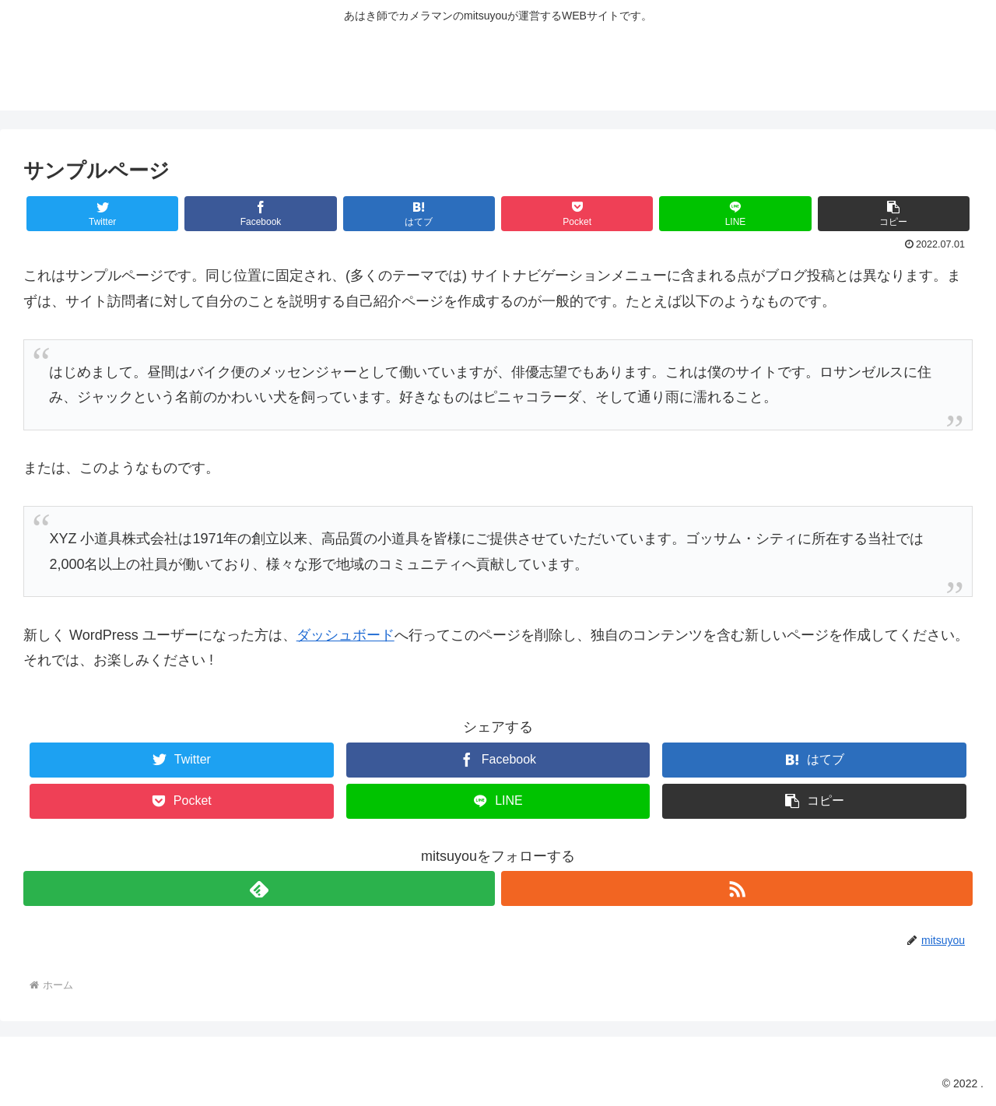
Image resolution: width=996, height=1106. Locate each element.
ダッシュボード (345, 635)
